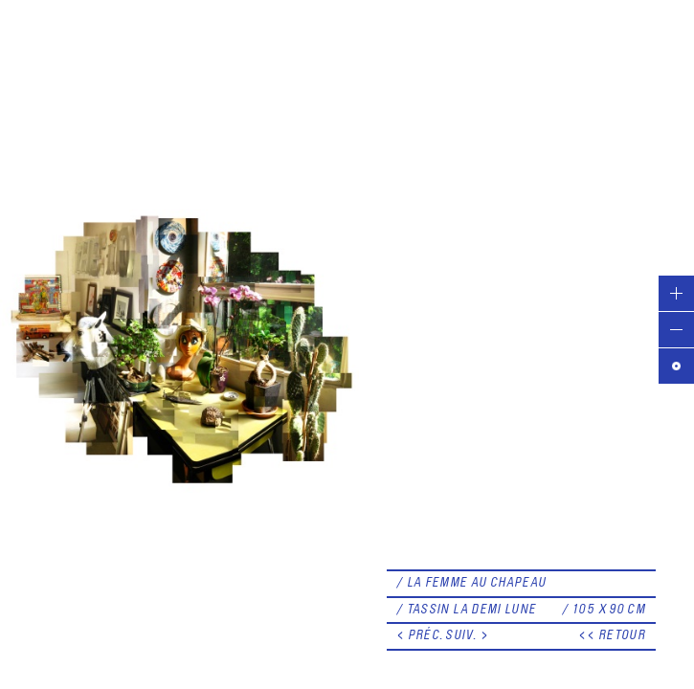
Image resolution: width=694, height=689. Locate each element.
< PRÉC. (420, 636)
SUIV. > (467, 636)
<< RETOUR (612, 636)
